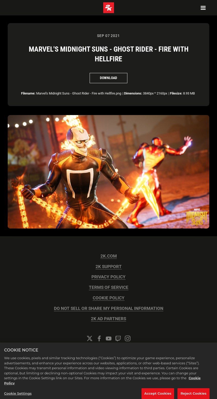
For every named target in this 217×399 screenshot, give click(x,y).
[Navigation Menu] (203, 7)
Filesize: (176, 93)
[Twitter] (89, 338)
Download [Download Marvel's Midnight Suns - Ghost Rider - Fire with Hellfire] (108, 78)
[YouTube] (108, 338)
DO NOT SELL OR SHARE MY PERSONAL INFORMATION (108, 308)
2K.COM (108, 256)
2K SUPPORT (109, 266)
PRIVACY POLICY (108, 276)
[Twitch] (118, 338)
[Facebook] (99, 338)
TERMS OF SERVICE (108, 287)
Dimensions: (133, 93)
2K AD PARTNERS (108, 318)
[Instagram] (127, 338)
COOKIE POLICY (109, 298)
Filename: (28, 93)
